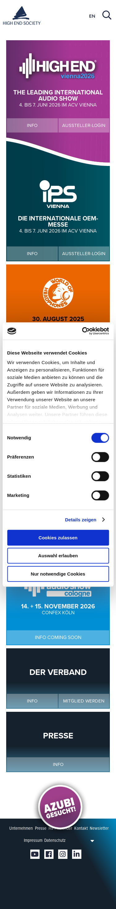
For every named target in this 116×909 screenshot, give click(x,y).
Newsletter (99, 828)
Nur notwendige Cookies (58, 573)
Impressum (33, 840)
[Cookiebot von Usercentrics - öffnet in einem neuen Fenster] (82, 331)
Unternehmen (21, 828)
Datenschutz (55, 840)
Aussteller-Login (83, 125)
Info (32, 125)
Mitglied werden (84, 701)
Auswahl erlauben (58, 555)
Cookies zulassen (58, 537)
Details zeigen (80, 519)
